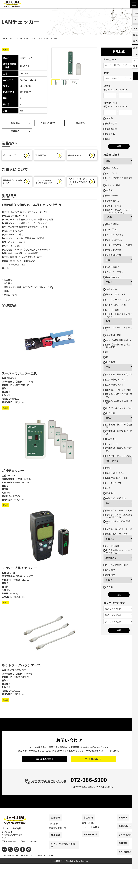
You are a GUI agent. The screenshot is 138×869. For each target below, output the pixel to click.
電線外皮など (111, 200)
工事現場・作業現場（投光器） (117, 449)
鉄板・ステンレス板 (114, 294)
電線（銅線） (111, 168)
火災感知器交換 (112, 255)
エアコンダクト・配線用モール (118, 179)
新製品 (108, 118)
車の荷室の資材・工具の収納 (118, 374)
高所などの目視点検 (114, 498)
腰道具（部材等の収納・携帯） (117, 395)
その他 (109, 580)
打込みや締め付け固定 (115, 565)
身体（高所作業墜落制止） (117, 340)
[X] (9, 855)
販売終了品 (110, 123)
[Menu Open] (134, 4)
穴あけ (109, 282)
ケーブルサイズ (112, 483)
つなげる (110, 538)
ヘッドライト (111, 443)
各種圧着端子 (111, 267)
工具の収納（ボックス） (116, 379)
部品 (107, 138)
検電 (107, 467)
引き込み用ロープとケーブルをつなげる (118, 551)
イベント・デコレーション (117, 455)
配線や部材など (112, 224)
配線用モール (111, 195)
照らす (109, 418)
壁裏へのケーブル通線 (115, 534)
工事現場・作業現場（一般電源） (118, 432)
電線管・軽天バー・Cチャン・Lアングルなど (117, 211)
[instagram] (14, 855)
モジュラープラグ (113, 272)
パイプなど (110, 229)
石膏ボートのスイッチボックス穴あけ (118, 315)
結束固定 (109, 575)
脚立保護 (109, 362)
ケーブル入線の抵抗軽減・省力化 (118, 522)
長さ (107, 488)
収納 (108, 367)
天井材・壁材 (111, 309)
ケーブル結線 (111, 546)
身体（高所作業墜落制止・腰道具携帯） (118, 345)
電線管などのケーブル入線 (117, 510)
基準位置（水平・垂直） (116, 478)
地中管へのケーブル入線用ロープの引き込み (118, 516)
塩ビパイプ (110, 173)
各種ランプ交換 (112, 249)
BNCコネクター (112, 277)
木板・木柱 (110, 289)
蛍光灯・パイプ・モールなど (118, 408)
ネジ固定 (109, 570)
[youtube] (4, 855)
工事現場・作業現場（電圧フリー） (118, 425)
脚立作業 (109, 413)
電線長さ (109, 493)
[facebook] (20, 855)
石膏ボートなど (112, 205)
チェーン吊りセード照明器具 (118, 244)
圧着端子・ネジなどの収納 (117, 389)
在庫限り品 (110, 128)
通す (108, 503)
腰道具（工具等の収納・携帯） (117, 402)
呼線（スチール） (113, 239)
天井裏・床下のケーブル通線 (118, 529)
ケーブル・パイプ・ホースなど (118, 329)
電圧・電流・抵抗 (113, 472)
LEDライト (110, 438)
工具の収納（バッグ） (115, 384)
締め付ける (111, 557)
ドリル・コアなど (113, 234)
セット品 (109, 133)
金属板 (108, 190)
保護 (108, 321)
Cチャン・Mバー (112, 185)
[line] (25, 855)
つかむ (109, 217)
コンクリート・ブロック (116, 299)
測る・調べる (112, 460)
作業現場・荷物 (112, 335)
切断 (108, 161)
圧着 (108, 259)
